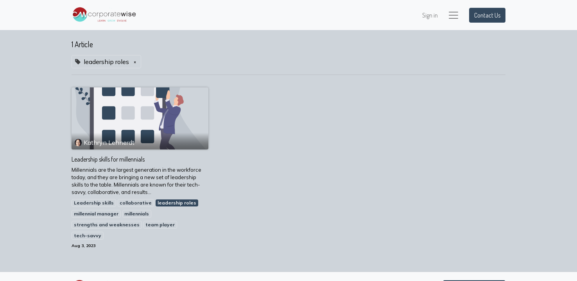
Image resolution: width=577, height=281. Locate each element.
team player (160, 225)
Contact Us (487, 15)
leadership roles (177, 203)
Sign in (430, 15)
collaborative (136, 203)
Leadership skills (94, 203)
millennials (136, 214)
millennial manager (96, 214)
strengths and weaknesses (107, 225)
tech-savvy (87, 235)
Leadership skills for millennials (108, 159)
